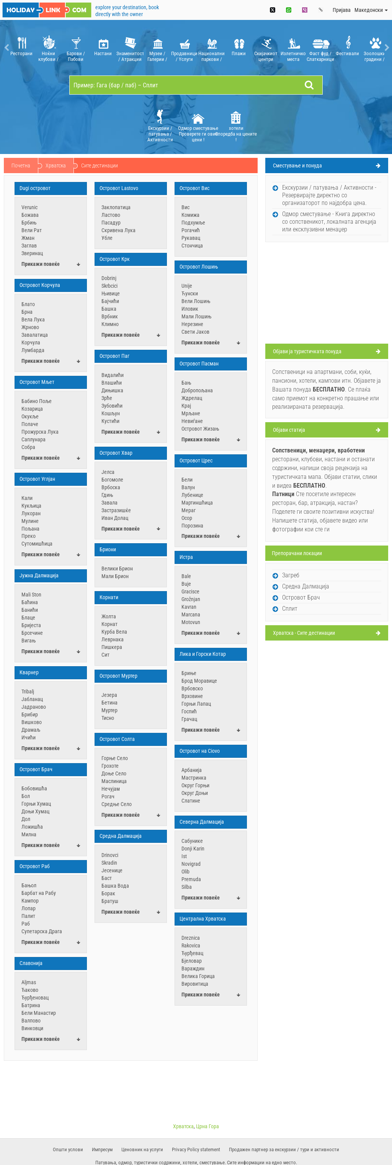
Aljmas (28, 982)
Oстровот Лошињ (199, 267)
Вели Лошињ (195, 301)
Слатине (190, 801)
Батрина (30, 1005)
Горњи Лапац (196, 704)
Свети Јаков (195, 332)
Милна (28, 834)
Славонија (31, 963)
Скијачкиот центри (265, 47)
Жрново (30, 327)
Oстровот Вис (194, 188)
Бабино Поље (36, 401)
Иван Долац (114, 518)
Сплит (289, 608)
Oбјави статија (289, 430)
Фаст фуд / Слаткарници (320, 47)
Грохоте (110, 766)
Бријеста (31, 625)
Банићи (29, 610)
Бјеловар (191, 961)
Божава (30, 215)
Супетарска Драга (41, 931)
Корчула (30, 342)
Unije (186, 286)
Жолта (108, 616)
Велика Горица (198, 976)
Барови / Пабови (75, 47)
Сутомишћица (36, 544)
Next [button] (386, 47)
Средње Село (116, 804)
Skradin (109, 863)
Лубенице (192, 495)
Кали (27, 498)
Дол (25, 819)
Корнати (109, 597)
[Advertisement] (326, 294)
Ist (184, 856)
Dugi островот (35, 188)
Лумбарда (32, 350)
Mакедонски (371, 10)
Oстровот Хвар (116, 453)
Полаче (29, 424)
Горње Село (114, 758)
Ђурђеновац (35, 998)
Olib (185, 871)
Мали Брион (115, 576)
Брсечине (32, 633)
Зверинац (32, 253)
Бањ (186, 383)
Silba (186, 887)
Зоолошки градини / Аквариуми (374, 47)
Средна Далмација (121, 836)
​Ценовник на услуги (142, 1149)
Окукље (30, 416)
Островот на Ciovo (200, 751)
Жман (27, 238)
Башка (108, 309)
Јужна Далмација (39, 575)
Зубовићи (111, 406)
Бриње (188, 673)
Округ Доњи (194, 793)
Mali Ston (31, 595)
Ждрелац (191, 398)
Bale (186, 576)
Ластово (110, 215)
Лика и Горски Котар (203, 654)
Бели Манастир (38, 1013)
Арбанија (191, 770)
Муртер (109, 710)
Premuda (191, 879)
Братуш (109, 901)
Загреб (290, 575)
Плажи (238, 47)
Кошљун (110, 413)
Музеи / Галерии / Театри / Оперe (157, 47)
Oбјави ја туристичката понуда (307, 351)
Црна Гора (207, 1126)
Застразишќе (116, 510)
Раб (25, 924)
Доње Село (113, 773)
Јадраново (33, 707)
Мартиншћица (197, 503)
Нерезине (192, 324)
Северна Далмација (202, 822)
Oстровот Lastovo (119, 188)
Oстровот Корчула (40, 285)
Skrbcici (109, 286)
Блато (28, 304)
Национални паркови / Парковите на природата (211, 47)
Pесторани (21, 47)
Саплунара (33, 439)
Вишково (31, 722)
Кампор (30, 901)
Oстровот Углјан (37, 479)
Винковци (32, 1028)
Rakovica (190, 945)
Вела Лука (33, 319)
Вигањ (28, 640)
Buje (186, 584)
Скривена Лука (118, 230)
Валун (188, 487)
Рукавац (190, 238)
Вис (185, 207)
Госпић (189, 711)
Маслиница (114, 781)
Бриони (108, 549)
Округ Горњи (195, 785)
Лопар (28, 908)
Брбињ (28, 223)
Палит (28, 916)
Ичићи (28, 737)
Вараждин (192, 968)
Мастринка (193, 778)
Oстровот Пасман (199, 363)
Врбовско (192, 688)
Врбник (109, 316)
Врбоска (110, 487)
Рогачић (190, 230)
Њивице (110, 293)
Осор (186, 518)
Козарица (32, 409)
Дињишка (112, 390)
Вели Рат (31, 230)
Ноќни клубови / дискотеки (48, 47)
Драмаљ (30, 730)
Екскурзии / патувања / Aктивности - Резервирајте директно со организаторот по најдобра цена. (329, 195)
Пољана (30, 529)
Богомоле (112, 480)
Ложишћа (32, 827)
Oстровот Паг (114, 356)
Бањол (28, 885)
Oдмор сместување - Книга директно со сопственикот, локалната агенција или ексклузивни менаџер (329, 221)
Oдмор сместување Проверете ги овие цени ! (198, 125)
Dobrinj (108, 278)
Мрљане (190, 413)
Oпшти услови (68, 1149)
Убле (107, 238)
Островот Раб (35, 866)
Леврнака (112, 639)
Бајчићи (110, 301)
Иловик (189, 309)
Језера (109, 695)
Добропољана (197, 390)
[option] (21, 47)
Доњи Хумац (35, 811)
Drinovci (109, 855)
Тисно (107, 718)
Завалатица (34, 335)
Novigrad (191, 864)
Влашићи (111, 383)
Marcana (190, 614)
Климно (110, 324)
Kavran (188, 607)
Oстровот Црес (196, 460)
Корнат (109, 624)
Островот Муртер (118, 676)
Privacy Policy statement (196, 1149)
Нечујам (110, 789)
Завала (109, 503)
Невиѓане (192, 421)
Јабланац (32, 699)
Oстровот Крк (115, 259)
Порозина (192, 526)
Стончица (192, 246)
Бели (187, 480)
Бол (25, 796)
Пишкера (111, 647)
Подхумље (193, 223)
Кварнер (29, 672)
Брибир (29, 714)
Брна (27, 312)
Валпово (31, 1021)
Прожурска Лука (40, 432)
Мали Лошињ (196, 316)
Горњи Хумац (36, 804)
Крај (186, 406)
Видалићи (112, 375)
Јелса (107, 472)
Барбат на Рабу (38, 893)
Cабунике (192, 841)
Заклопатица (116, 207)
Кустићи (110, 421)
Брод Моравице (199, 681)
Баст (106, 878)
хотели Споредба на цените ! (236, 125)
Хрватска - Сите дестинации (304, 633)
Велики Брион (117, 568)
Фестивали (347, 47)
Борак (108, 893)
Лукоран (31, 513)
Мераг (188, 510)
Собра (28, 447)
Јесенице (111, 870)
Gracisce (190, 591)
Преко (28, 536)
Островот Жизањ (200, 429)
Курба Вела (114, 632)
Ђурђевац (192, 953)
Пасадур (111, 223)
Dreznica (190, 938)
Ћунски (189, 293)
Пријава (342, 10)
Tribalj (27, 691)
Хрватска (56, 165)
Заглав (29, 246)
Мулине (30, 521)
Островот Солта (117, 739)
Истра (186, 557)
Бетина (109, 703)
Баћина (29, 602)
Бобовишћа (34, 788)
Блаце (28, 617)
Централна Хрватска (203, 919)
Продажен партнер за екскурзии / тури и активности (284, 1149)
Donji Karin (192, 848)
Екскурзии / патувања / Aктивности (160, 125)
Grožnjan (190, 599)
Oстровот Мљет (37, 382)
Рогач (107, 796)
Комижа (190, 215)
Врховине (192, 696)
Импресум (102, 1149)
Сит (105, 655)
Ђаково (29, 990)
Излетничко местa (293, 47)
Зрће (106, 398)
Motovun (190, 622)
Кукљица (31, 506)
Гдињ (107, 495)
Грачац (189, 719)
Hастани (102, 47)
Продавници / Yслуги (184, 47)
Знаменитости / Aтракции (130, 47)
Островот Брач (36, 769)
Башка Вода (115, 886)
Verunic (29, 207)
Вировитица (194, 984)
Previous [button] (6, 47)
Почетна (20, 165)
